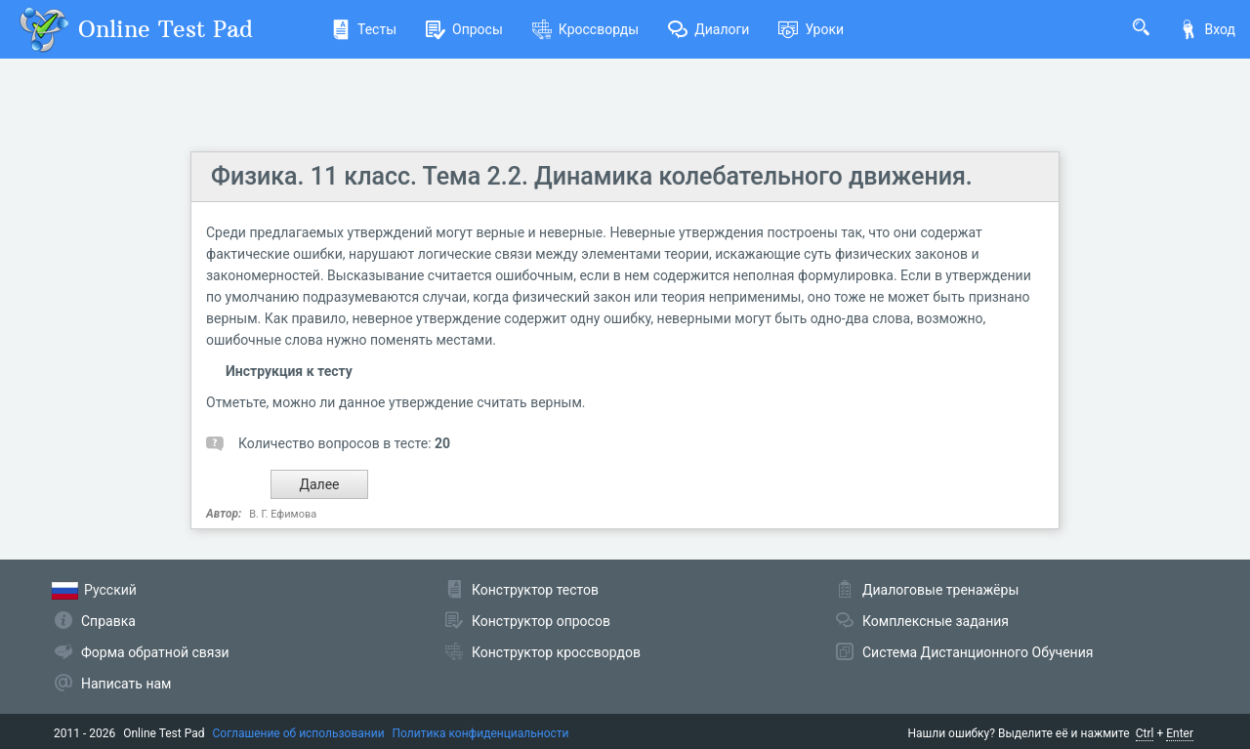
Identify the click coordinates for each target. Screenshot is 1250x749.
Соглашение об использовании (299, 733)
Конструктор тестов (535, 590)
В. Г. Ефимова (282, 514)
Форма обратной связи (155, 652)
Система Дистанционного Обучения (977, 652)
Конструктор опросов (541, 621)
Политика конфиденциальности (481, 733)
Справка (108, 621)
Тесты (363, 29)
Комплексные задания (935, 621)
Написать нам (126, 683)
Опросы (464, 29)
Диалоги (708, 29)
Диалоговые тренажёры (940, 590)
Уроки (811, 29)
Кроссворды (585, 29)
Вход (1207, 29)
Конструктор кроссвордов (556, 652)
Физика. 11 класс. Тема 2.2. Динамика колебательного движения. (592, 176)
